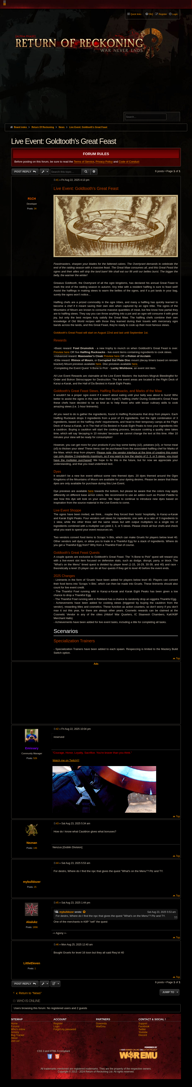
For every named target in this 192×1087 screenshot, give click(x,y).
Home (14, 1023)
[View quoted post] (84, 912)
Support (143, 1023)
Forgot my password (64, 1029)
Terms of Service (84, 161)
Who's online (18, 1029)
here (98, 364)
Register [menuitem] (163, 14)
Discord (143, 1035)
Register (58, 1023)
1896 (35, 927)
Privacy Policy (104, 161)
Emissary (31, 748)
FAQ (151, 14)
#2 (57, 729)
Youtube (143, 1032)
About (14, 1038)
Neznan (32, 842)
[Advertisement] (96, 92)
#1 (57, 180)
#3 (57, 823)
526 (35, 758)
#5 (57, 902)
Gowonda (101, 1023)
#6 (57, 944)
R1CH (32, 198)
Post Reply (23, 171)
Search (174, 117)
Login (56, 1026)
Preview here (61, 352)
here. (135, 364)
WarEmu (101, 1026)
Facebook (144, 1026)
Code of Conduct (129, 161)
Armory (15, 1032)
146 (35, 848)
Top (178, 658)
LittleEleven (31, 963)
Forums (15, 1026)
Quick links (135, 14)
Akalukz (31, 922)
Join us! (15, 1041)
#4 (57, 863)
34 (35, 208)
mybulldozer (32, 881)
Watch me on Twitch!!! (65, 760)
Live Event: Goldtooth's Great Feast (88, 127)
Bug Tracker (17, 1035)
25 (35, 887)
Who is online (28, 1001)
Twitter (142, 1029)
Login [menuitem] (174, 14)
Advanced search (138, 110)
